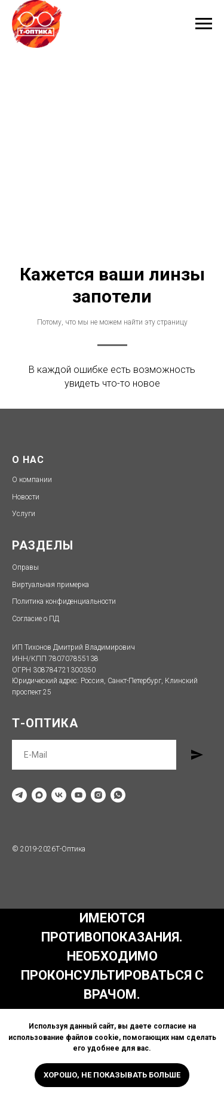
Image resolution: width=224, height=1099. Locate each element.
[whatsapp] (118, 795)
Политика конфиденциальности (64, 601)
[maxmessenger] (39, 795)
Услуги (23, 514)
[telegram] (19, 795)
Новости (25, 497)
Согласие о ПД (35, 619)
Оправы (25, 567)
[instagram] (98, 795)
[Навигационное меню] (203, 24)
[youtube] (78, 795)
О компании (32, 480)
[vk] (58, 795)
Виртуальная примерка (50, 585)
